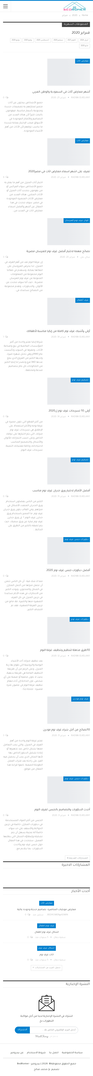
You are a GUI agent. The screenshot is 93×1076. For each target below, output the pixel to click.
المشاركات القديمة (77, 858)
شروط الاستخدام (36, 1053)
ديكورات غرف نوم (80, 619)
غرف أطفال (83, 300)
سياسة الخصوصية (72, 1053)
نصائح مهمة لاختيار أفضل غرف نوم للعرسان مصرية (58, 251)
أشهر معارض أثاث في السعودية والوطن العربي (61, 92)
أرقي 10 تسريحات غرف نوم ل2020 (69, 410)
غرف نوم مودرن (81, 699)
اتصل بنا (53, 1053)
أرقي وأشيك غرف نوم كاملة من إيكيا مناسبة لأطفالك (58, 331)
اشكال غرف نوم (46, 948)
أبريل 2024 (84, 40)
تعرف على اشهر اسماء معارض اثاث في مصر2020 (59, 171)
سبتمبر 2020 (58, 40)
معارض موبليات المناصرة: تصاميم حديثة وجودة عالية (46, 909)
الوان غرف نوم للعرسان (77, 220)
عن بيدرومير (17, 1053)
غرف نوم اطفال (46, 926)
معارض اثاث (83, 61)
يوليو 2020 (28, 40)
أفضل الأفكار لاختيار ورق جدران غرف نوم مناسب (61, 490)
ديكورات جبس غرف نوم (77, 539)
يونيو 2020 (16, 40)
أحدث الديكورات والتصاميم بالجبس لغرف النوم (62, 809)
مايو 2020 (84, 46)
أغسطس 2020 (43, 40)
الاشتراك (22, 1030)
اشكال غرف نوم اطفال (47, 932)
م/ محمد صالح (42, 1069)
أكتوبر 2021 (72, 40)
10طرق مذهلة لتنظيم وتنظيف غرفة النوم (65, 650)
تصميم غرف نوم (80, 380)
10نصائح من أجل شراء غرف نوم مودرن (66, 729)
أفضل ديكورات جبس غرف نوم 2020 (68, 570)
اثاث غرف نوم (47, 955)
